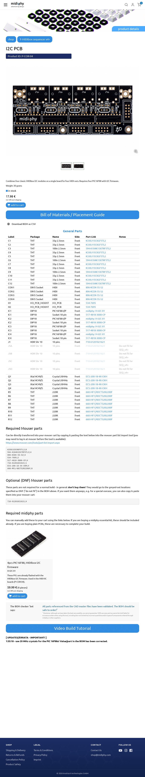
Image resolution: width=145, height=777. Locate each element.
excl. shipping (16, 200)
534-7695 (91, 302)
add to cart (15, 204)
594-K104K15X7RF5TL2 (98, 248)
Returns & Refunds (15, 754)
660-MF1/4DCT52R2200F (99, 391)
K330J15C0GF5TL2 (96, 240)
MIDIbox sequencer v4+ (34, 39)
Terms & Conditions (43, 750)
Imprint (37, 759)
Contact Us (96, 750)
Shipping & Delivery (15, 750)
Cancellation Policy (15, 759)
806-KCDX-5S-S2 (94, 287)
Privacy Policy (40, 754)
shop (11, 39)
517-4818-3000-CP (95, 314)
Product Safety (13, 764)
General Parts (72, 231)
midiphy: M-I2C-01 (95, 310)
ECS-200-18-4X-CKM (96, 376)
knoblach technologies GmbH (75, 773)
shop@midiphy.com (101, 754)
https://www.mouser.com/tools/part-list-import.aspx (33, 442)
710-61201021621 (95, 341)
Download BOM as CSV (21, 223)
